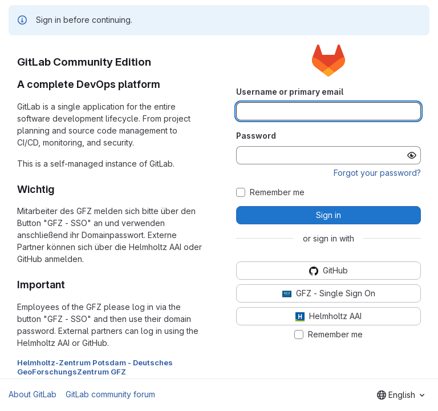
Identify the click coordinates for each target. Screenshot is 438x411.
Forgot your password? (377, 173)
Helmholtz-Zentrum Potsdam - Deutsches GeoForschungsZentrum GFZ (95, 367)
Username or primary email (289, 91)
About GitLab (32, 394)
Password (256, 135)
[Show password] (412, 155)
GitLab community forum (110, 394)
